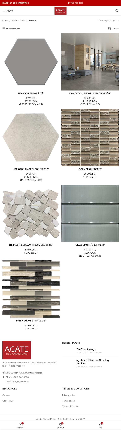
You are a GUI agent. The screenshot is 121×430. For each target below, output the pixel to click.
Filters (115, 28)
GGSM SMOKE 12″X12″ (90, 169)
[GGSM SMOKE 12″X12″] (90, 137)
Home (5, 20)
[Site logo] (60, 10)
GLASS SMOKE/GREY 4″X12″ (90, 244)
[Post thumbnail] (68, 351)
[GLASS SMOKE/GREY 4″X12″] (90, 213)
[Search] (117, 11)
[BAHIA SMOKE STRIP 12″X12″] (31, 289)
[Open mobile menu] (8, 11)
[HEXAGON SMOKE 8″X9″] (31, 61)
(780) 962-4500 (75, 3)
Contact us (7, 400)
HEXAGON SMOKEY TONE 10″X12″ (31, 169)
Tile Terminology (86, 349)
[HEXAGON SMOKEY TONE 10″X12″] (31, 137)
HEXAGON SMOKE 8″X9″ (31, 93)
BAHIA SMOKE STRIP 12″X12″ (31, 320)
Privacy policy (68, 395)
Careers (6, 395)
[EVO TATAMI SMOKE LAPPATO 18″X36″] (90, 61)
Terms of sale (68, 400)
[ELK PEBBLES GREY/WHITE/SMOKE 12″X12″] (31, 213)
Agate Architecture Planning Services (92, 362)
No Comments (96, 352)
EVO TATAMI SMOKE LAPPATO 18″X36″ (90, 93)
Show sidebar (13, 28)
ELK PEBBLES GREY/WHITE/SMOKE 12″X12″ (31, 244)
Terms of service (70, 406)
